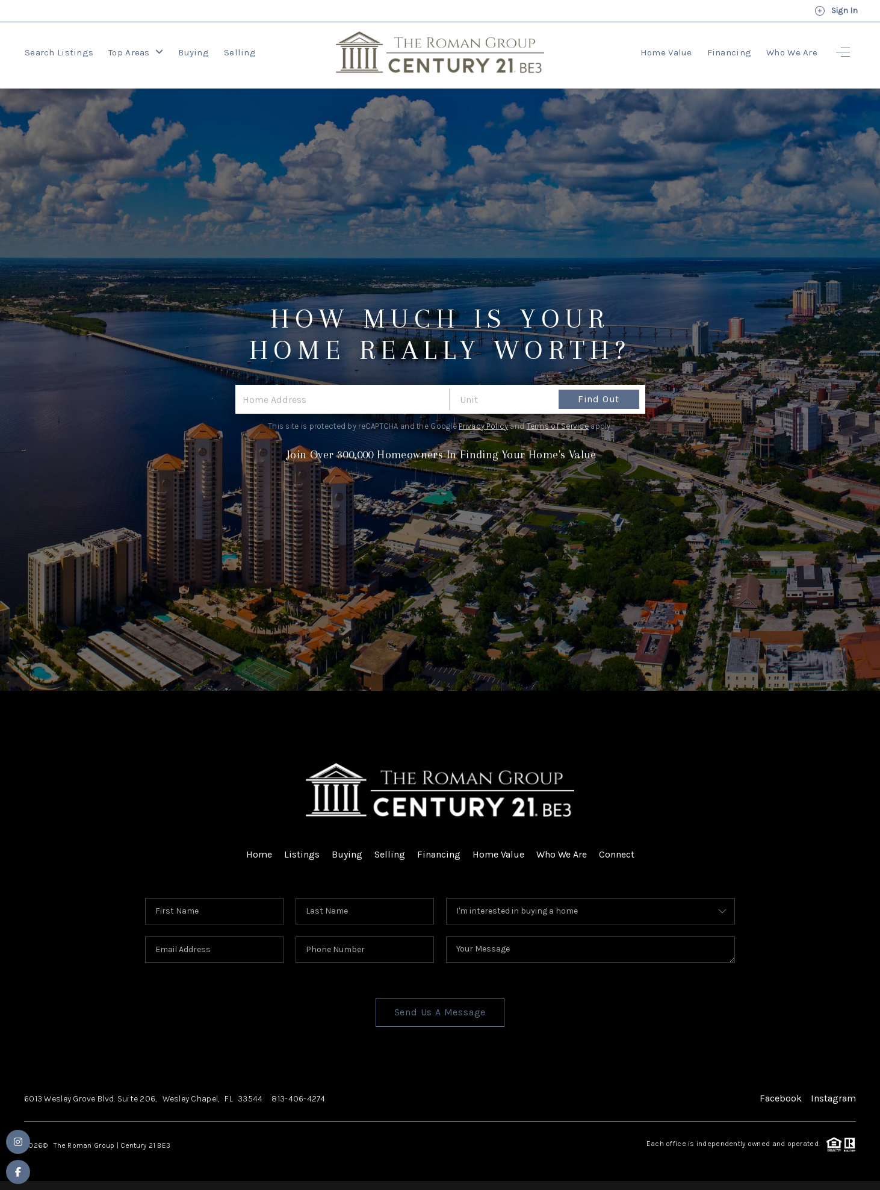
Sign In (836, 10)
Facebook (781, 1098)
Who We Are (791, 52)
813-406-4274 (298, 1099)
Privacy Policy (483, 426)
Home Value (666, 52)
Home (259, 854)
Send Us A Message (440, 1012)
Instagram (833, 1098)
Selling (240, 52)
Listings (302, 854)
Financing (729, 52)
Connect (616, 854)
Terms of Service (558, 426)
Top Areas (135, 52)
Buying (193, 52)
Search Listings (59, 52)
